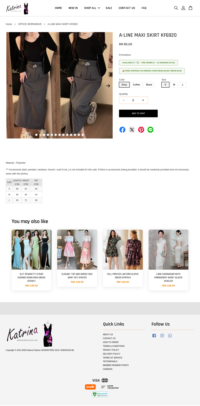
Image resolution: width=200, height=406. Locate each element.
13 (83, 135)
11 (75, 135)
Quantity (123, 94)
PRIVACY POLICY (111, 351)
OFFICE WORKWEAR (30, 24)
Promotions (125, 55)
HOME (58, 8)
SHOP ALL (92, 8)
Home (9, 24)
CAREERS (107, 370)
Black (149, 85)
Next (108, 86)
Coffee (136, 85)
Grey (124, 85)
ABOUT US (108, 335)
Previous (11, 86)
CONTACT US (127, 8)
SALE (109, 8)
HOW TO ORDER (111, 343)
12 (79, 135)
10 (71, 135)
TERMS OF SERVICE (112, 358)
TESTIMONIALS (110, 362)
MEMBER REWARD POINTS (116, 366)
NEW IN (73, 8)
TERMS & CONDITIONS (114, 347)
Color (122, 80)
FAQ (144, 8)
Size (164, 80)
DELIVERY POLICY (111, 354)
